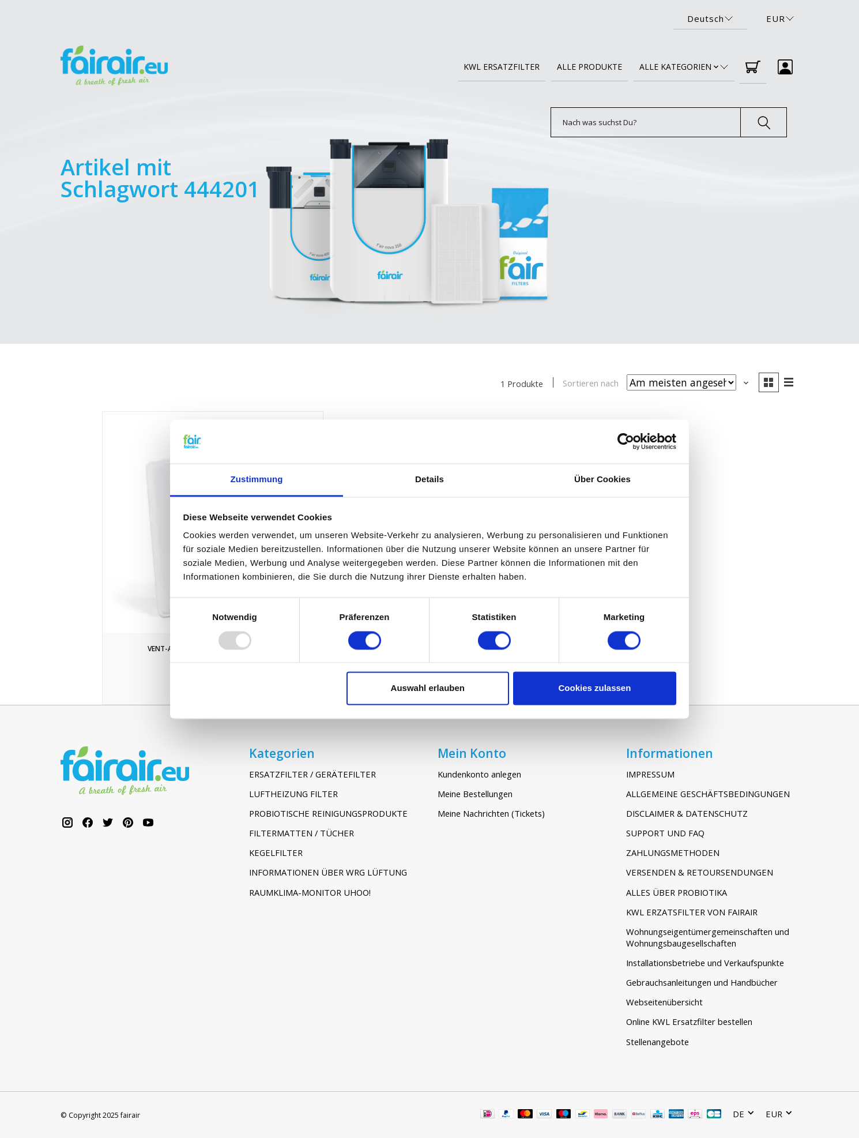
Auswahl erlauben (428, 688)
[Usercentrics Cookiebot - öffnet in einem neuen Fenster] (625, 441)
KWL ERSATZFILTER (502, 66)
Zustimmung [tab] (257, 480)
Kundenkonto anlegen (479, 774)
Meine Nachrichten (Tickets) (491, 813)
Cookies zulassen (594, 688)
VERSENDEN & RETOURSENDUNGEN (699, 872)
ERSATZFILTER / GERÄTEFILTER (312, 774)
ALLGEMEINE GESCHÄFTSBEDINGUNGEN (708, 793)
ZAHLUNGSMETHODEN (672, 852)
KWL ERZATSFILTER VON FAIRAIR (692, 912)
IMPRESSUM (650, 774)
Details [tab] (429, 480)
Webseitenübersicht (664, 1002)
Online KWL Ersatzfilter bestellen (689, 1022)
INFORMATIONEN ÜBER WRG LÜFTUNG (328, 872)
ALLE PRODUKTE (589, 66)
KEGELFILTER (276, 852)
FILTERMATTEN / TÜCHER (301, 833)
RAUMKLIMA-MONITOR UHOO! (310, 892)
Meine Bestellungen (475, 793)
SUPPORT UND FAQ (665, 833)
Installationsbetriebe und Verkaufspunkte (705, 962)
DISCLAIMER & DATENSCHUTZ (687, 813)
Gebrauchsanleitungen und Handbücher (702, 982)
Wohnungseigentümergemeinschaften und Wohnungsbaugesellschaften (707, 937)
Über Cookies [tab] (602, 480)
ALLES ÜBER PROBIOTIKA (676, 892)
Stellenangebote (657, 1041)
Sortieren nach (591, 383)
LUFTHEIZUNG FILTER (293, 793)
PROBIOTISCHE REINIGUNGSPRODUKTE (328, 813)
